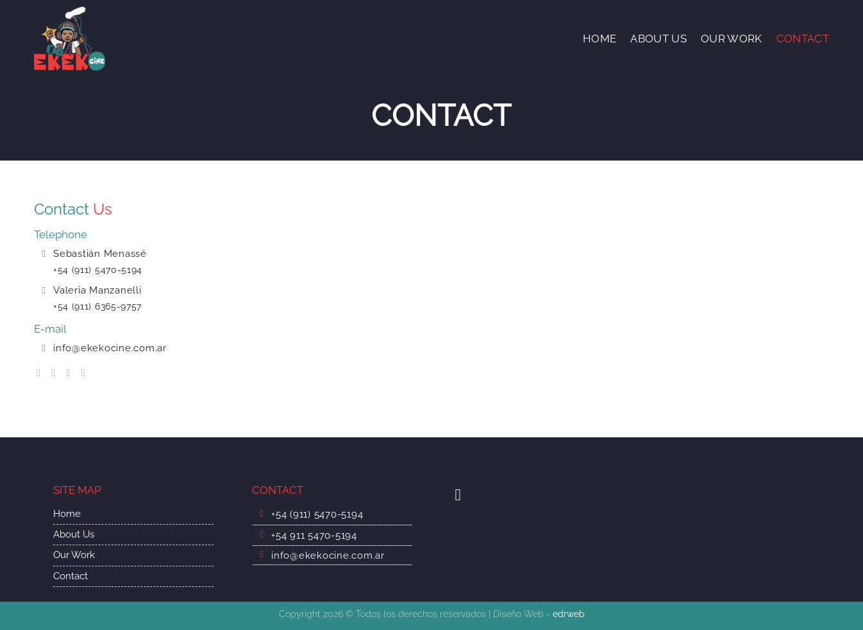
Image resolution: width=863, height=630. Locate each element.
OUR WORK (731, 38)
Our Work (74, 555)
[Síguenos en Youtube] (463, 494)
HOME (599, 38)
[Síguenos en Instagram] (56, 372)
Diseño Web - (539, 614)
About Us (73, 534)
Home (67, 514)
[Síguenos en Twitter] (71, 372)
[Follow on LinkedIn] (86, 372)
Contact (70, 576)
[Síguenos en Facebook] (42, 372)
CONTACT (802, 38)
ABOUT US (658, 38)
